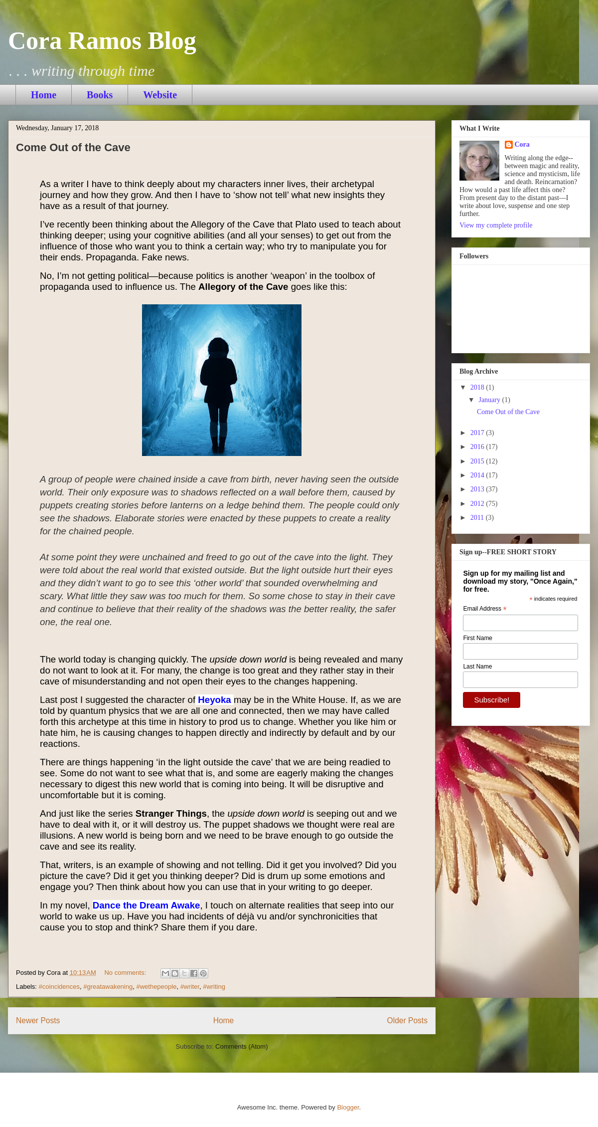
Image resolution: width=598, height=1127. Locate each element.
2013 (478, 489)
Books (100, 94)
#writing (214, 986)
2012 (478, 503)
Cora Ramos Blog (102, 40)
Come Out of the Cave (73, 147)
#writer (189, 986)
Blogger (348, 1107)
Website (160, 94)
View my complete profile (496, 225)
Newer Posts (38, 1020)
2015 (478, 461)
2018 (478, 387)
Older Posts (407, 1020)
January (490, 400)
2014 (478, 475)
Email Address (484, 609)
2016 (478, 447)
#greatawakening (108, 986)
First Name (477, 638)
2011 (478, 517)
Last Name (477, 666)
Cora (522, 144)
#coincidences (59, 986)
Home (43, 94)
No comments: (126, 972)
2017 (478, 433)
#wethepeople (156, 986)
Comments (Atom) (241, 1046)
